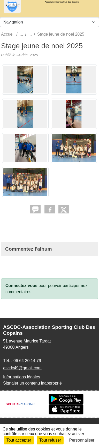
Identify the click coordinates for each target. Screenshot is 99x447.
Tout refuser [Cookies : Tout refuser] (50, 440)
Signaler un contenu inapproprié (32, 383)
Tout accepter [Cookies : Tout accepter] (18, 440)
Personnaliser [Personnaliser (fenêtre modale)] (82, 440)
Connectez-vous (21, 285)
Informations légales (21, 377)
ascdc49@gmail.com (22, 368)
